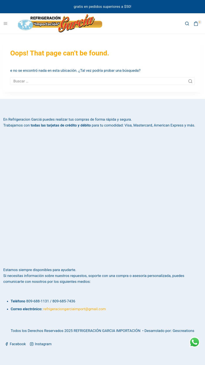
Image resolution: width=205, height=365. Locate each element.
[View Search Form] (187, 23)
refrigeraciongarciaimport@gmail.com (74, 309)
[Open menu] (5, 23)
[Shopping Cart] (198, 23)
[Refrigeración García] (60, 23)
